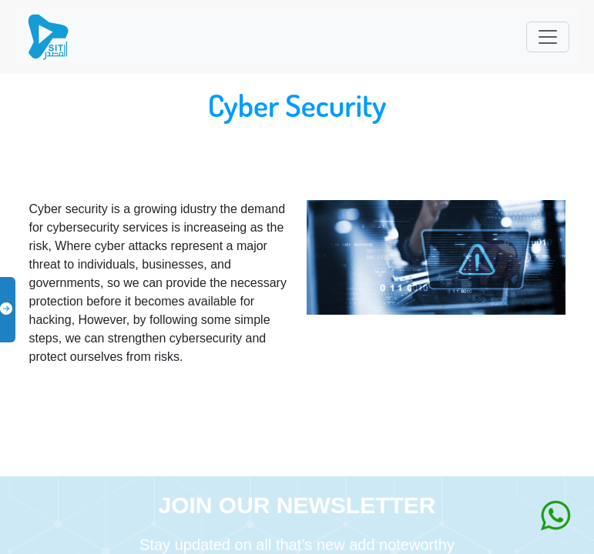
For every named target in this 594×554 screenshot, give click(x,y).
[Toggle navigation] (547, 37)
